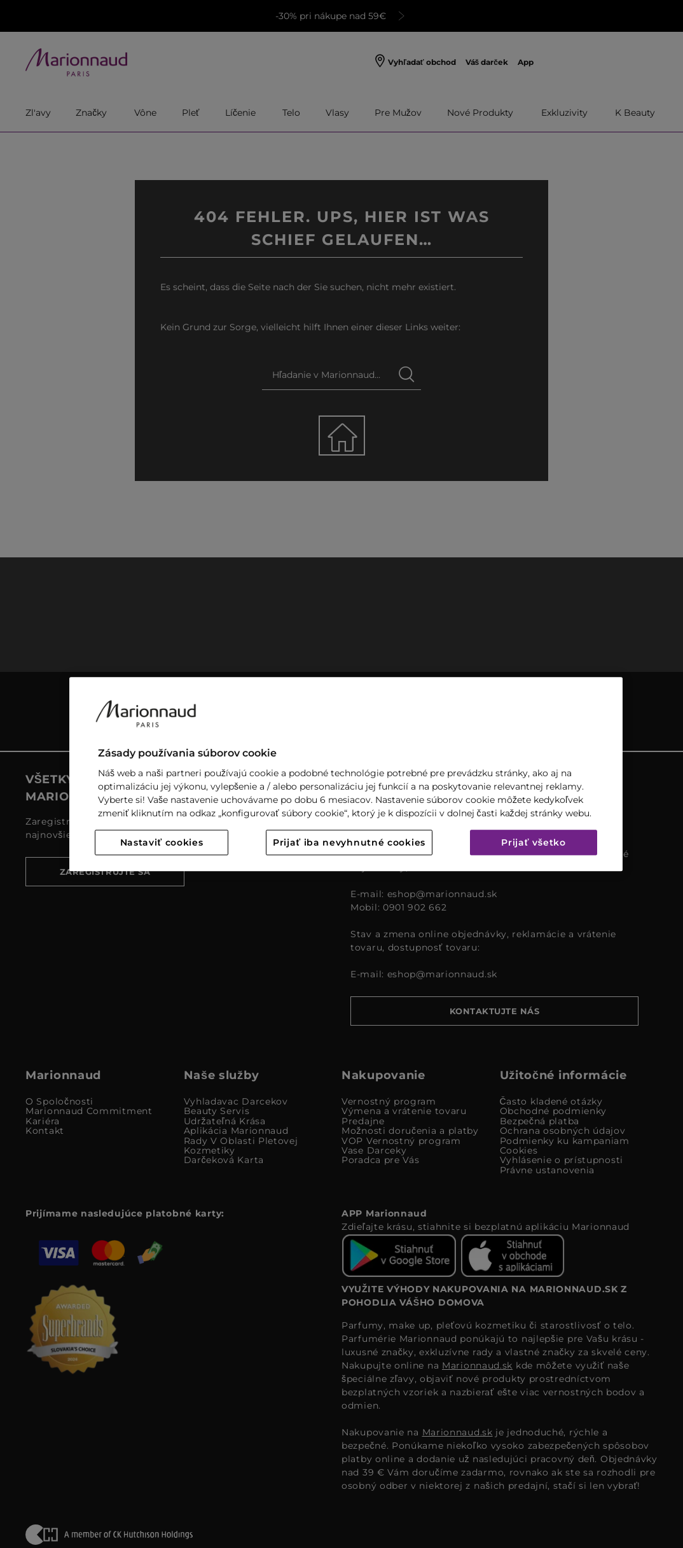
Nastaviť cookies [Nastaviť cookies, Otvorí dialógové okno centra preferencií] (162, 842)
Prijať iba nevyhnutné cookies (349, 842)
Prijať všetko (533, 842)
